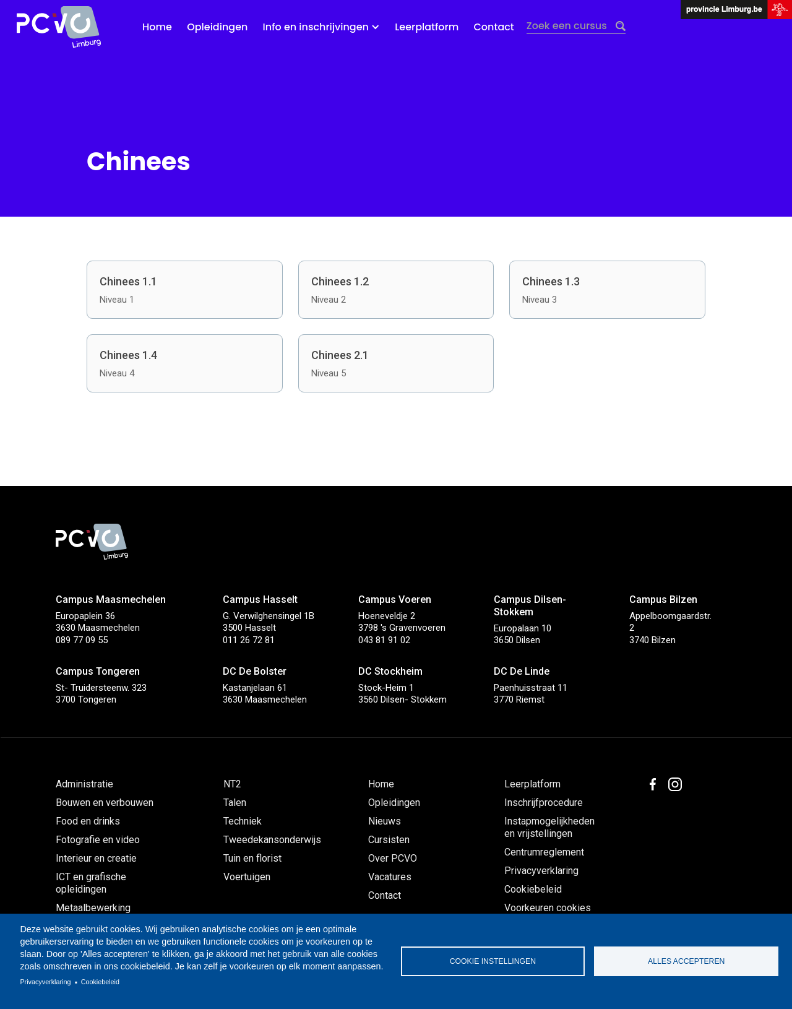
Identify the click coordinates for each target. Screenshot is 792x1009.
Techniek (242, 821)
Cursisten (389, 840)
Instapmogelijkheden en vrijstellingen (549, 827)
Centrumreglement (544, 852)
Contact (493, 27)
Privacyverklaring (45, 981)
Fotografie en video (98, 840)
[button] (321, 27)
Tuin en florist (252, 858)
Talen (234, 802)
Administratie (84, 784)
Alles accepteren (686, 961)
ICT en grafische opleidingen (91, 883)
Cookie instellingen (493, 961)
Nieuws (384, 821)
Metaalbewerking (93, 908)
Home (157, 27)
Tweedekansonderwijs (272, 840)
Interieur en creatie (96, 858)
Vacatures (389, 877)
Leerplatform (426, 27)
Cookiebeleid (100, 981)
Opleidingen (217, 27)
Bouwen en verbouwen (104, 802)
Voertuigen (246, 877)
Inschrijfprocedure (543, 802)
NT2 (232, 784)
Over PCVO (392, 858)
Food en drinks (88, 821)
